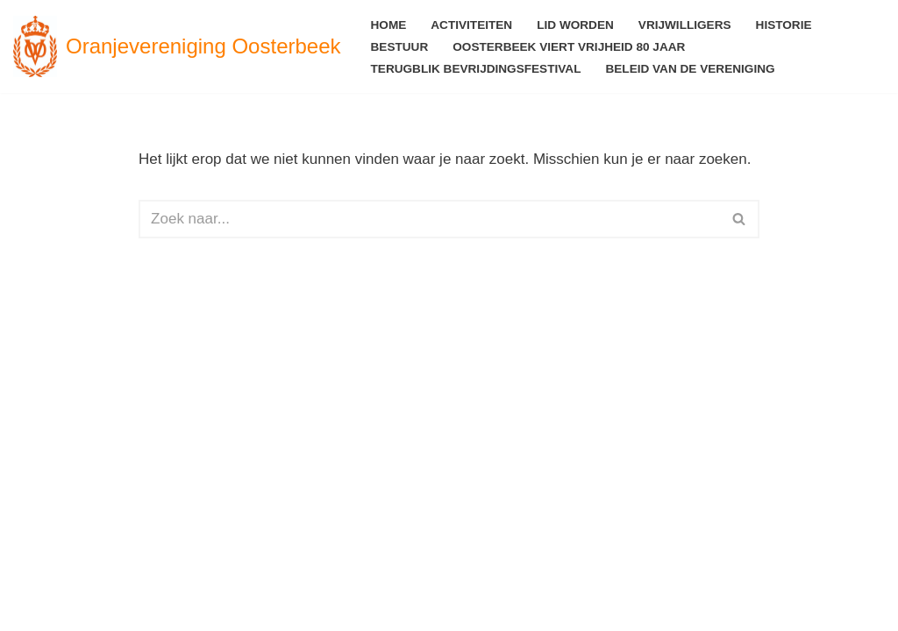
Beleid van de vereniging (689, 68)
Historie (784, 25)
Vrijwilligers (684, 25)
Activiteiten (471, 25)
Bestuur (400, 46)
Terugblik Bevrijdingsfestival (476, 68)
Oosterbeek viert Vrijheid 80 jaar (569, 46)
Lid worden (575, 25)
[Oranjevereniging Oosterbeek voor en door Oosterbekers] (177, 46)
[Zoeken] (429, 219)
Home (389, 25)
